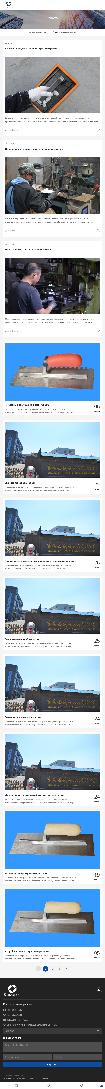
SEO (22, 1076)
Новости (52, 18)
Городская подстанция (38, 1078)
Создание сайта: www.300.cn (15, 1078)
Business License (12, 1076)
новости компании (37, 32)
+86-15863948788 (12, 1015)
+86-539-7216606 (12, 1010)
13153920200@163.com (15, 1020)
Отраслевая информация (64, 32)
